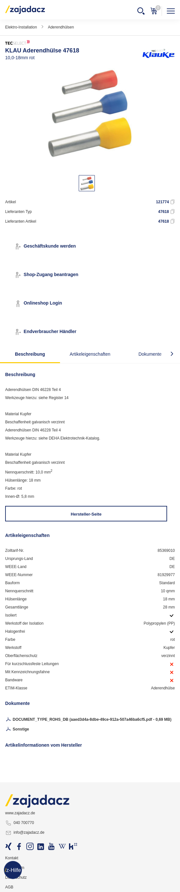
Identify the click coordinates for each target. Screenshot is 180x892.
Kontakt (11, 858)
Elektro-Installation (21, 27)
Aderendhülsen (61, 27)
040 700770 (19, 823)
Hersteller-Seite (86, 514)
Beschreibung (30, 354)
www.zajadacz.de (20, 813)
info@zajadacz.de (25, 833)
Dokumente (150, 354)
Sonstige (17, 729)
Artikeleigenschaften (90, 354)
